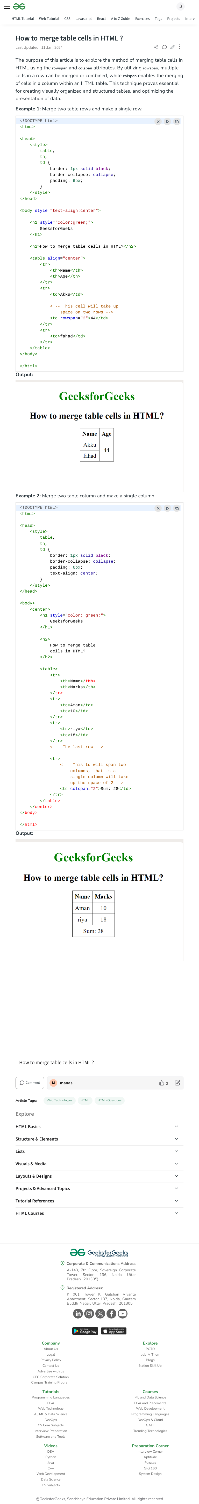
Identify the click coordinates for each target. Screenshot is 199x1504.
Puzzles (150, 1462)
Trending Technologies (150, 1431)
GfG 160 (150, 1468)
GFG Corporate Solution (51, 1377)
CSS (67, 18)
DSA (50, 1403)
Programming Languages (51, 1397)
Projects (173, 18)
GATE (150, 1425)
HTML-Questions (110, 1100)
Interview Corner (150, 1451)
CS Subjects (51, 1485)
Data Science (50, 1479)
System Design (150, 1473)
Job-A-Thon (150, 1354)
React (101, 18)
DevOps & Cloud (150, 1420)
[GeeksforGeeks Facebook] (110, 1314)
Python (50, 1457)
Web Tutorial (49, 18)
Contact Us (50, 1365)
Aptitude (150, 1457)
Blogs (150, 1360)
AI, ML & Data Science (51, 1414)
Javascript (84, 18)
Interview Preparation (50, 1431)
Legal (51, 1354)
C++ (51, 1468)
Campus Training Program (50, 1382)
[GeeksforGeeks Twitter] (99, 1314)
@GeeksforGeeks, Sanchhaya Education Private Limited (83, 1499)
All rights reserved (147, 1499)
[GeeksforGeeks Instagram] (88, 1314)
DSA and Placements (150, 1403)
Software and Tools (51, 1436)
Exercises (142, 18)
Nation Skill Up (150, 1365)
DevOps (51, 1420)
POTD (150, 1349)
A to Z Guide (120, 18)
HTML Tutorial (23, 18)
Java (51, 1462)
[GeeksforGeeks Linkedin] (77, 1314)
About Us (51, 1349)
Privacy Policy (50, 1360)
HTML (85, 1100)
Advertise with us (51, 1371)
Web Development (150, 1408)
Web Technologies (60, 1100)
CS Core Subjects (51, 1425)
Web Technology (50, 1408)
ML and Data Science (150, 1397)
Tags (158, 18)
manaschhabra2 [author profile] (68, 1083)
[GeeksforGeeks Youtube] (121, 1314)
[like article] (163, 1083)
